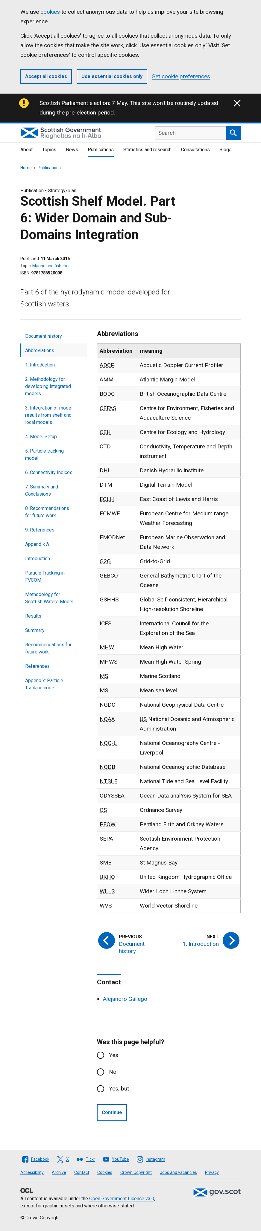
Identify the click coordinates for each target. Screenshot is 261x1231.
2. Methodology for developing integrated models (48, 386)
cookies (50, 11)
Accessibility (32, 1172)
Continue (112, 1112)
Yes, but (119, 1088)
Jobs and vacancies (178, 1172)
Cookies (104, 1172)
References (37, 666)
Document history (43, 336)
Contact (81, 1172)
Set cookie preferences (181, 76)
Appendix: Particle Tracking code (44, 684)
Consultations (195, 149)
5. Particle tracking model (44, 454)
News (72, 149)
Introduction (37, 558)
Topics (49, 149)
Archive (59, 1172)
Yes (113, 1055)
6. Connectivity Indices (48, 472)
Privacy (212, 1172)
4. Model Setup (41, 436)
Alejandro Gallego (125, 998)
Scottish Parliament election (74, 103)
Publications (101, 149)
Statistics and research (147, 149)
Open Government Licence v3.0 (121, 1198)
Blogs (225, 149)
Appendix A (37, 544)
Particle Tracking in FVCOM (45, 576)
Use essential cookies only (111, 76)
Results (33, 616)
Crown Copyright (136, 1172)
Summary (35, 630)
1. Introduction (40, 365)
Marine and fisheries (51, 265)
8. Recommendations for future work (47, 511)
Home (26, 167)
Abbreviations (39, 350)
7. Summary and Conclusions (41, 490)
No (112, 1071)
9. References (39, 530)
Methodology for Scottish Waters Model (49, 598)
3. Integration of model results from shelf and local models (48, 415)
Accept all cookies (46, 76)
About (26, 149)
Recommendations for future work (48, 648)
